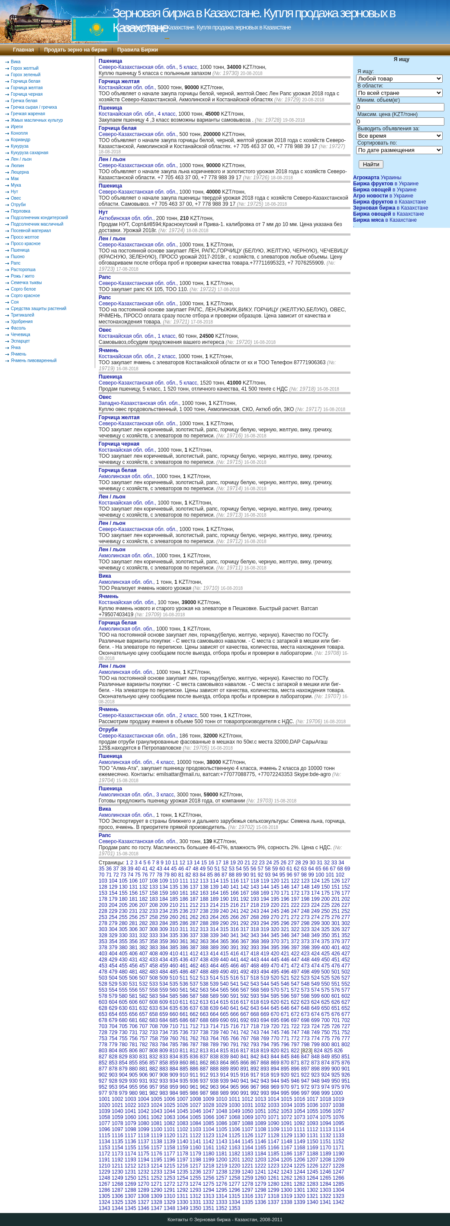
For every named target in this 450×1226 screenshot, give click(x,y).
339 (214, 935)
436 (184, 960)
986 (194, 1093)
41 (145, 869)
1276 (221, 1184)
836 (194, 1057)
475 (325, 966)
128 (103, 887)
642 (244, 1008)
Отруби (18, 204)
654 (113, 1014)
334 (163, 935)
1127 (261, 1135)
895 (285, 1069)
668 (255, 1014)
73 (123, 875)
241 (234, 911)
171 (285, 893)
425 (325, 954)
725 (325, 1026)
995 (285, 1093)
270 (274, 917)
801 (335, 1045)
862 (204, 1063)
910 (184, 1075)
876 (345, 1063)
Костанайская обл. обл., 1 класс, (138, 333)
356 (133, 941)
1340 (312, 1202)
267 (244, 917)
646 (285, 1008)
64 (311, 869)
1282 (299, 1184)
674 (315, 1014)
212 (194, 905)
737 (194, 1032)
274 (315, 917)
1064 (182, 1117)
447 (295, 960)
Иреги (17, 126)
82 (188, 875)
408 (153, 954)
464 (214, 966)
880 (133, 1069)
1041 (130, 1111)
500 (325, 972)
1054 (299, 1111)
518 (255, 978)
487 (194, 972)
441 (234, 960)
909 (174, 1075)
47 (188, 869)
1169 (312, 1148)
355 (123, 941)
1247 (338, 1172)
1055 (312, 1111)
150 (325, 887)
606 (133, 1002)
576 (335, 990)
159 (163, 893)
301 (335, 923)
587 (194, 996)
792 (244, 1045)
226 (335, 905)
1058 (104, 1117)
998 (315, 1093)
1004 (143, 1099)
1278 (248, 1184)
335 (174, 935)
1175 (143, 1154)
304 (113, 929)
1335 (248, 1202)
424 (315, 954)
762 (194, 1038)
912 (204, 1075)
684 (163, 1020)
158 (153, 893)
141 (234, 887)
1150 (312, 1142)
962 (204, 1087)
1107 (248, 1129)
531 (133, 984)
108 (153, 881)
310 (174, 929)
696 (285, 1020)
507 (143, 978)
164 (214, 893)
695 (274, 1020)
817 (244, 1051)
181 (133, 899)
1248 (104, 1178)
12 (182, 863)
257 (143, 917)
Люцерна (20, 172)
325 (325, 929)
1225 (299, 1166)
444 (264, 960)
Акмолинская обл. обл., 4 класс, (138, 759)
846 (295, 1057)
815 (224, 1051)
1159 (182, 1148)
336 (184, 935)
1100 (156, 1129)
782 (143, 1045)
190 (224, 899)
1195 (156, 1160)
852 (103, 1063)
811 (184, 1051)
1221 (248, 1166)
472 (295, 966)
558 (153, 990)
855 (133, 1063)
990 (234, 1093)
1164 (248, 1148)
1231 (130, 1172)
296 (285, 923)
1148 (286, 1142)
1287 (117, 1190)
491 (234, 972)
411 (184, 954)
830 (133, 1057)
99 (311, 875)
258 (153, 917)
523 (305, 978)
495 (274, 972)
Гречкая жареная (28, 113)
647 (295, 1008)
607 (143, 1002)
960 (184, 1087)
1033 (274, 1105)
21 (247, 863)
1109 (274, 1129)
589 (214, 996)
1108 (261, 1129)
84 (203, 875)
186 (184, 899)
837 (204, 1057)
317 (244, 929)
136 (184, 887)
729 (113, 1032)
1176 (156, 1154)
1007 (182, 1099)
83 (195, 875)
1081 (156, 1123)
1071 (274, 1117)
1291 (169, 1190)
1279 (261, 1184)
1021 (117, 1105)
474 (315, 966)
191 (234, 899)
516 (234, 978)
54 (238, 869)
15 (204, 863)
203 (103, 905)
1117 (130, 1135)
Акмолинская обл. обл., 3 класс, (138, 792)
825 (328, 1051)
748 (305, 1032)
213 (204, 905)
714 (214, 1026)
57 (260, 869)
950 (335, 1081)
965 (234, 1087)
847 (305, 1057)
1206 (299, 1160)
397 (295, 948)
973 (315, 1087)
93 (267, 875)
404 (113, 954)
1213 (143, 1166)
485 (174, 972)
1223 (274, 1166)
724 (315, 1026)
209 (163, 905)
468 (255, 966)
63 (304, 869)
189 (214, 899)
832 (153, 1057)
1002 (117, 1099)
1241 (261, 1172)
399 (315, 948)
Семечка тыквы (26, 282)
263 (204, 917)
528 (103, 984)
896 (295, 1069)
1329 (169, 1202)
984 (174, 1093)
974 (325, 1087)
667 (244, 1014)
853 (113, 1063)
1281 (286, 1184)
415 (224, 954)
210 (174, 905)
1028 (208, 1105)
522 (295, 978)
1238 (221, 1172)
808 (153, 1051)
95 (282, 875)
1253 (169, 1178)
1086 (221, 1123)
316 (234, 929)
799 (315, 1045)
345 (274, 935)
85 (210, 875)
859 (174, 1063)
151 (335, 887)
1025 (169, 1105)
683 (153, 1020)
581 (133, 996)
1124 (221, 1135)
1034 (286, 1105)
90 (246, 875)
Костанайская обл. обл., (128, 84)
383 (153, 948)
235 (174, 911)
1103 (195, 1129)
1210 (104, 1166)
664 (214, 1014)
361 (184, 941)
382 (143, 948)
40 (138, 869)
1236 (195, 1172)
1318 (274, 1196)
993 (264, 1093)
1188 (312, 1154)
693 (255, 1020)
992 (255, 1093)
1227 (325, 1166)
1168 (299, 1148)
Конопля (19, 133)
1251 (143, 1178)
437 (194, 960)
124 (315, 881)
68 (340, 869)
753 (103, 1038)
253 (103, 917)
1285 (338, 1184)
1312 (195, 1196)
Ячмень (18, 354)
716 (234, 1026)
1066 (208, 1117)
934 (174, 1081)
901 (345, 1069)
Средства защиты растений (38, 308)
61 (289, 869)
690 (224, 1020)
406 (133, 954)
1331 (195, 1202)
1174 (130, 1154)
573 (305, 990)
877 (103, 1069)
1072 (286, 1117)
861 (194, 1063)
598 (305, 996)
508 (153, 978)
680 (123, 1020)
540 (224, 984)
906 (143, 1075)
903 (113, 1075)
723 (305, 1026)
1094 (325, 1123)
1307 (130, 1196)
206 (133, 905)
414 (214, 954)
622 (295, 1002)
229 (113, 911)
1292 (182, 1190)
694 (264, 1020)
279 (113, 923)
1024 (156, 1105)
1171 (338, 1148)
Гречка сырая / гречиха (34, 107)
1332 (208, 1202)
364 (214, 941)
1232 (143, 1172)
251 (335, 911)
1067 (221, 1117)
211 (184, 905)
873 (315, 1063)
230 (123, 911)
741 (234, 1032)
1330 (182, 1202)
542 (244, 984)
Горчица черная (26, 94)
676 (335, 1014)
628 (103, 1008)
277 (345, 917)
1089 (261, 1123)
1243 (286, 1172)
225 (325, 905)
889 (224, 1069)
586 (184, 996)
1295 (221, 1190)
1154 (117, 1148)
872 (305, 1063)
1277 (234, 1184)
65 (318, 869)
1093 (312, 1123)
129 (113, 887)
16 (211, 863)
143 (255, 887)
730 (123, 1032)
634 (163, 1008)
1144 (234, 1142)
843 (264, 1057)
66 (325, 869)
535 (174, 984)
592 (244, 996)
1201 (234, 1160)
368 (255, 941)
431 (133, 960)
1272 (169, 1184)
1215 (169, 1166)
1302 (312, 1190)
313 (204, 929)
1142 (208, 1142)
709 (163, 1026)
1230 (117, 1172)
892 (255, 1069)
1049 (234, 1111)
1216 (182, 1166)
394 (264, 948)
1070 (261, 1117)
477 (345, 966)
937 (204, 1081)
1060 (130, 1117)
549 (315, 984)
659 (163, 1014)
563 (204, 990)
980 (133, 1093)
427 (345, 954)
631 (133, 1008)
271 (285, 917)
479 (113, 972)
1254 (182, 1178)
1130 (299, 1135)
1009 (208, 1099)
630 (123, 1008)
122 (295, 881)
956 (143, 1087)
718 (255, 1026)
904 (123, 1075)
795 (274, 1045)
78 (159, 875)
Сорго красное (25, 295)
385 (174, 948)
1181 (221, 1154)
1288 (130, 1190)
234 (163, 911)
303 (103, 929)
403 (103, 954)
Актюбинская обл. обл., (127, 215)
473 (305, 966)
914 (224, 1075)
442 (244, 960)
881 (143, 1069)
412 (194, 954)
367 (244, 941)
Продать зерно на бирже (75, 50)
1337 (274, 1202)
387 (194, 948)
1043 (156, 1111)
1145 (248, 1142)
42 (152, 869)
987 (204, 1093)
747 (295, 1032)
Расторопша (23, 269)
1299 (274, 1190)
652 (345, 1008)
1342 (338, 1202)
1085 (208, 1123)
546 (285, 984)
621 (285, 1002)
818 (255, 1051)
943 (264, 1081)
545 (274, 984)
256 (133, 917)
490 (224, 972)
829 (123, 1057)
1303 (325, 1190)
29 (305, 863)
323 (305, 929)
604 (113, 1002)
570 (274, 990)
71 (109, 875)
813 (204, 1051)
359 (163, 941)
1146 (261, 1142)
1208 (325, 1160)
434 (163, 960)
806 (133, 1051)
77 (152, 875)
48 (195, 869)
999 (325, 1093)
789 (214, 1045)
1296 (234, 1190)
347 (295, 935)
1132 (325, 1135)
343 (255, 935)
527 (345, 978)
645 (274, 1008)
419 (264, 954)
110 (174, 881)
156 (133, 893)
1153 (104, 1148)
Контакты (177, 1219)
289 (214, 923)
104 (113, 881)
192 (244, 899)
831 (143, 1057)
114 (214, 881)
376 (335, 941)
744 (264, 1032)
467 (244, 966)
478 (103, 972)
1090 (274, 1123)
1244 (299, 1172)
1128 (274, 1135)
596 (285, 996)
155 (123, 893)
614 (214, 1002)
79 (166, 875)
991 (244, 1093)
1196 (169, 1160)
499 (315, 972)
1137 (143, 1142)
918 (264, 1075)
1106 (234, 1129)
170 (274, 893)
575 (325, 990)
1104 (208, 1129)
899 (325, 1069)
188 (204, 899)
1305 (104, 1196)
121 (285, 881)
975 (335, 1087)
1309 (156, 1196)
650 (325, 1008)
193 (255, 899)
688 (204, 1020)
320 (274, 929)
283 (153, 923)
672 (295, 1014)
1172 (104, 1154)
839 (224, 1057)
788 (204, 1045)
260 (174, 917)
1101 (169, 1129)
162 (194, 893)
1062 (156, 1117)
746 (285, 1032)
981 (143, 1093)
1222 (261, 1166)
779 (113, 1045)
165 (224, 893)
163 (204, 893)
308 (153, 929)
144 (264, 887)
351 (335, 935)
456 (133, 966)
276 (335, 917)
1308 (143, 1196)
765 (224, 1038)
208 (153, 905)
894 (274, 1069)
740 (224, 1032)
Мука (16, 185)
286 (184, 923)
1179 (195, 1154)
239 (214, 911)
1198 (195, 1160)
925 (335, 1075)
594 (264, 996)
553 (103, 990)
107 (143, 881)
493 (255, 972)
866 (244, 1063)
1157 (156, 1148)
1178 (182, 1154)
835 (184, 1057)
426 (335, 954)
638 (204, 1008)
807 (143, 1051)
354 (113, 941)
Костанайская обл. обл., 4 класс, (138, 111)
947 (305, 1081)
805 (123, 1051)
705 (123, 1026)
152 (345, 887)
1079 (130, 1123)
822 (295, 1051)
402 (345, 948)
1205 (286, 1160)
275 (325, 917)
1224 (286, 1166)
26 (283, 863)
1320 (299, 1196)
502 (345, 972)
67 (333, 869)
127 (345, 881)
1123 (208, 1135)
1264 (312, 1178)
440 (224, 960)
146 (285, 887)
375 (325, 941)
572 (295, 990)
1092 (299, 1123)
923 (315, 1075)
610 (174, 1002)
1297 (248, 1190)
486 (184, 972)
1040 (117, 1111)
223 (305, 905)
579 (113, 996)
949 (325, 1081)
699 (315, 1020)
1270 (143, 1184)
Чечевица (20, 334)
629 (113, 1008)
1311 (182, 1196)
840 (234, 1057)
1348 (169, 1208)
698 (305, 1020)
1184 (261, 1154)
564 (214, 990)
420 (274, 954)
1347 (156, 1208)
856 (143, 1063)
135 (174, 887)
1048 (221, 1111)
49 (203, 869)
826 (338, 1051)
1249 (117, 1178)
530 (123, 984)
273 (305, 917)
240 (224, 911)
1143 (221, 1142)
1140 (182, 1142)
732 (143, 1032)
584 (163, 996)
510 (174, 978)
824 (318, 1051)
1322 (325, 1196)
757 (143, 1038)
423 (305, 954)
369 (264, 941)
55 (246, 869)
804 (113, 1051)
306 (133, 929)
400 (325, 948)
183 (153, 899)
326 (335, 929)
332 (143, 935)
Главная (23, 50)
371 (285, 941)
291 (234, 923)
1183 (248, 1154)
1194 (143, 1160)
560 (174, 990)
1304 (338, 1190)
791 (234, 1045)
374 (315, 941)
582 (143, 996)
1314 (221, 1196)
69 (347, 869)
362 (194, 941)
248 (305, 911)
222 (295, 905)
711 (184, 1026)
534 (163, 984)
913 (214, 1075)
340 (224, 935)
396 (285, 948)
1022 (130, 1105)
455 (123, 966)
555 (123, 990)
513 (204, 978)
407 (143, 954)
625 (325, 1002)
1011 (234, 1099)
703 (103, 1026)
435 (174, 960)
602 (345, 996)
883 (163, 1069)
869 (274, 1063)
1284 (325, 1184)
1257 (221, 1178)
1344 (117, 1208)
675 (325, 1014)
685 (174, 1020)
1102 (182, 1129)
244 (264, 911)
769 (264, 1038)
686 (184, 1020)
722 (295, 1026)
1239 (234, 1172)
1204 (274, 1160)
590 (224, 996)
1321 (312, 1196)
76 (145, 875)
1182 (234, 1154)
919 (274, 1075)
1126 (248, 1135)
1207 (312, 1160)
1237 (208, 1172)
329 (113, 935)
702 (345, 1020)
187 (194, 899)
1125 (234, 1135)
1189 (325, 1154)
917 (255, 1075)
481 (133, 972)
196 (285, 899)
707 (143, 1026)
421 (285, 954)
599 (315, 996)
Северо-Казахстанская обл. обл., (139, 131)
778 (103, 1045)
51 (217, 869)
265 (224, 917)
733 (153, 1032)
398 (305, 948)
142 (244, 887)
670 (274, 1014)
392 (244, 948)
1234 (169, 1172)
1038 (338, 1105)
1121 (182, 1135)
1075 (325, 1117)
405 (123, 954)
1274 (195, 1184)
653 (103, 1014)
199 (315, 899)
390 (224, 948)
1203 (261, 1160)
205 (123, 905)
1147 (274, 1142)
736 (184, 1032)
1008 (195, 1099)
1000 (337, 1093)
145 (274, 887)
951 (345, 1081)
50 (210, 869)
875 (335, 1063)
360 (174, 941)
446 (285, 960)
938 (214, 1081)
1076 (338, 1117)
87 (224, 875)
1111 (299, 1129)
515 (224, 978)
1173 (117, 1154)
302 (345, 923)
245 (274, 911)
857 (153, 1063)
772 (295, 1038)
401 (335, 948)
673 (305, 1014)
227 (345, 905)
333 (153, 935)
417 (244, 954)
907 (153, 1075)
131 (133, 887)
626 (335, 1002)
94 (275, 875)
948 (315, 1081)
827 (103, 1057)
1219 (221, 1166)
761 (184, 1038)
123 (305, 881)
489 (214, 972)
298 (305, 923)
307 (143, 929)
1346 (143, 1208)
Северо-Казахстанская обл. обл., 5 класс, (149, 64)
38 (123, 869)
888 (214, 1069)
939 (224, 1081)
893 (264, 1069)
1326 (130, 1202)
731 (133, 1032)
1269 (130, 1184)
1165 (261, 1148)
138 (204, 887)
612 (194, 1002)
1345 (130, 1208)
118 (255, 881)
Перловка (20, 211)
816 (234, 1051)
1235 (182, 1172)
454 (113, 966)
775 (325, 1038)
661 (184, 1014)
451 (335, 960)
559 (163, 990)
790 (224, 1045)
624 (315, 1002)
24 (269, 863)
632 (143, 1008)
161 (184, 893)
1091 (286, 1123)
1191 (104, 1160)
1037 (325, 1105)
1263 (299, 1178)
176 (335, 893)
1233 (156, 1172)
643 (255, 1008)
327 (345, 929)
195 (274, 899)
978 (113, 1093)
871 (295, 1063)
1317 (261, 1196)
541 (234, 984)
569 (264, 990)
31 (319, 863)
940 (234, 1081)
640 (224, 1008)
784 (163, 1045)
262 (194, 917)
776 (335, 1038)
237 (194, 911)
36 (109, 869)
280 (123, 923)
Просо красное (26, 243)
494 (264, 972)
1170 (325, 1148)
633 (153, 1008)
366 (234, 941)
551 (335, 984)
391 (234, 948)
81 (181, 875)
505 (123, 978)
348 (305, 935)
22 (254, 863)
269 (264, 917)
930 (133, 1081)
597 (295, 996)
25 (276, 863)
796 (285, 1045)
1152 (338, 1142)
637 (194, 1008)
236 (184, 911)
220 (274, 905)
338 (204, 935)
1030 (234, 1105)
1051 (261, 1111)
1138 (156, 1142)
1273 (182, 1184)
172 (295, 893)
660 (174, 1014)
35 (101, 869)
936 (194, 1081)
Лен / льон (21, 159)
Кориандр (20, 139)
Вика (15, 61)
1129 (286, 1135)
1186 (286, 1154)
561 (184, 990)
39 (130, 869)
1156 (143, 1148)
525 (325, 978)
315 (224, 929)
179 (113, 899)
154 (113, 893)
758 (153, 1038)
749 (315, 1032)
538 (204, 984)
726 (335, 1026)
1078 (117, 1123)
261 (184, 917)
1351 (208, 1208)
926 (345, 1075)
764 (214, 1038)
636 (184, 1008)
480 (123, 972)
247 (295, 911)
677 (345, 1014)
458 (153, 966)
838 (214, 1057)
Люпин (17, 165)
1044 (169, 1111)
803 (103, 1051)
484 (163, 972)
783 (153, 1045)
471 (285, 966)
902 (103, 1075)
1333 (221, 1202)
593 (255, 996)
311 (184, 929)
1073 (299, 1117)
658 (153, 1014)
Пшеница (20, 250)
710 (174, 1026)
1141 (195, 1142)
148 (305, 887)
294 (264, 923)
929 (123, 1081)
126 (335, 881)
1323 (338, 1196)
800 (325, 1045)
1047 (208, 1111)
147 (295, 887)
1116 (117, 1135)
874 (325, 1063)
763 (204, 1038)
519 (264, 978)
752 (345, 1032)
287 (194, 923)
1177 (169, 1154)
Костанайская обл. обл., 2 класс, (138, 353)
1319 (286, 1196)
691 (234, 1020)
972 (305, 1087)
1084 (195, 1123)
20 (240, 863)
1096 (104, 1129)
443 (255, 960)
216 (234, 905)
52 (224, 869)
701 (335, 1020)
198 (305, 899)
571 (285, 990)
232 (143, 911)
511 (184, 978)
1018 (325, 1099)
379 (113, 948)
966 (244, 1087)
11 (175, 863)
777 (345, 1038)
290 (224, 923)
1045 (182, 1111)
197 (295, 899)
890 (234, 1069)
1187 (299, 1154)
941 (244, 1081)
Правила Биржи (137, 50)
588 (204, 996)
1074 (312, 1117)
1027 (195, 1105)
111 (184, 881)
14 (196, 863)
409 (163, 954)
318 (255, 929)
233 (153, 911)
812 (194, 1051)
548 (305, 984)
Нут (14, 191)
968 (264, 1087)
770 (274, 1038)
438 (204, 960)
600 (325, 996)
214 (214, 905)
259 (163, 917)
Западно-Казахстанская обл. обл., (140, 400)
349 (315, 935)
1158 (169, 1148)
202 (345, 899)
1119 (156, 1135)
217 (244, 905)
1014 (274, 1099)
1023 (143, 1105)
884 (174, 1069)
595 (274, 996)
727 (345, 1026)
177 (345, 893)
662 (194, 1014)
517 (244, 978)
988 (214, 1093)
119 (264, 881)
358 (153, 941)
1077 (104, 1123)
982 (153, 1093)
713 (204, 1026)
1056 (325, 1111)
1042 (143, 1111)
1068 (234, 1117)
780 (123, 1045)
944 (274, 1081)
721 (285, 1026)
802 (345, 1045)
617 (244, 1002)
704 (113, 1026)
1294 (208, 1190)
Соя (15, 302)
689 (214, 1020)
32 (327, 863)
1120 (169, 1135)
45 (174, 869)
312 (194, 929)
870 (285, 1063)
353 (103, 941)
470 (274, 966)
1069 (248, 1117)
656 (133, 1014)
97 (296, 875)
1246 (325, 1172)
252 (345, 911)
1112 (312, 1129)
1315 (234, 1196)
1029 (221, 1105)
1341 (325, 1202)
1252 (156, 1178)
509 (163, 978)
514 (214, 978)
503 (103, 978)
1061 (143, 1117)
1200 (221, 1160)
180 (123, 899)
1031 (248, 1105)
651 (335, 1008)
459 (163, 966)
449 (315, 960)
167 (244, 893)
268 (255, 917)
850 (335, 1057)
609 (163, 1002)
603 (103, 1002)
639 (214, 1008)
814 (214, 1051)
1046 (195, 1111)
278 (103, 923)
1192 (117, 1160)
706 (133, 1026)
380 (123, 948)
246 (285, 911)
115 (224, 881)
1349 (182, 1208)
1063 (169, 1117)
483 (153, 972)
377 (345, 941)
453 (103, 966)
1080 (143, 1123)
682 (143, 1020)
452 (345, 960)
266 (234, 917)
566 (234, 990)
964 (224, 1087)
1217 (195, 1166)
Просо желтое (25, 237)
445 (274, 960)
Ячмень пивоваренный (34, 360)
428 (103, 960)
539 (214, 984)
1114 (338, 1129)
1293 (195, 1190)
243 (255, 911)
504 (113, 978)
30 (312, 863)
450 (325, 960)
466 (234, 966)
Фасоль (18, 328)
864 (224, 1063)
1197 (182, 1160)
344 (264, 935)
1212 (130, 1166)
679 (113, 1020)
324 (315, 929)
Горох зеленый (26, 74)
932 (153, 1081)
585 (174, 996)
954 (123, 1087)
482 (143, 972)
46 (181, 869)
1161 (208, 1148)
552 (345, 984)
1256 (208, 1178)
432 (143, 960)
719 (264, 1026)
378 (103, 948)
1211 (117, 1166)
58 (267, 869)
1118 (143, 1135)
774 (315, 1038)
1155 (130, 1148)
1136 (130, 1142)
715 (224, 1026)
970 (285, 1087)
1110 (286, 1129)
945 (285, 1081)
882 (153, 1069)
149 (315, 887)
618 (255, 1002)
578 (103, 996)
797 (295, 1045)
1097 (117, 1129)
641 (234, 1008)
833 (163, 1057)
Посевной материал (31, 230)
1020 (104, 1105)
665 (224, 1014)
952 (103, 1087)
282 (143, 923)
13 (189, 863)
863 (214, 1063)
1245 (312, 1172)
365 (224, 941)
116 (234, 881)
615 (224, 1002)
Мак (15, 178)
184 (163, 899)
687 (194, 1020)
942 (255, 1081)
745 (274, 1032)
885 (184, 1069)
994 (274, 1093)
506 (133, 978)
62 (296, 869)
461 (184, 966)
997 (305, 1093)
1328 (156, 1202)
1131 (312, 1135)
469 (264, 966)
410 (174, 954)
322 (295, 929)
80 (174, 875)
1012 (248, 1099)
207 (143, 905)
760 (174, 1038)
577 (345, 990)
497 (295, 972)
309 (163, 929)
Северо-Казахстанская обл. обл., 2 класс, (149, 712)
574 (315, 990)
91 (253, 875)
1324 (104, 1202)
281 (133, 923)
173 (305, 893)
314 (214, 929)
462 (194, 966)
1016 (299, 1099)
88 (232, 875)
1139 (169, 1142)
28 (298, 863)
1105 (221, 1129)
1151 (325, 1142)
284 (163, 923)
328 (103, 935)
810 (174, 1051)
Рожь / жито (22, 276)
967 (255, 1087)
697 (295, 1020)
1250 (130, 1178)
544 (264, 984)
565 (224, 990)
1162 (221, 1148)
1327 (143, 1202)
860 (184, 1063)
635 (174, 1008)
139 (214, 887)
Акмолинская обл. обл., (127, 473)
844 (274, 1057)
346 (285, 935)
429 (113, 960)
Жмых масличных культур (37, 120)
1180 (208, 1154)
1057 (338, 1111)
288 (204, 923)
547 (295, 984)
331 (133, 935)
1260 (261, 1178)
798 (305, 1045)
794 (264, 1045)
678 (103, 1020)
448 (305, 960)
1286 (104, 1190)
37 (116, 869)
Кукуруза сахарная (29, 152)
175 (325, 893)
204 (113, 905)
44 (166, 869)
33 (334, 863)
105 (123, 881)
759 (163, 1038)
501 (335, 972)
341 (234, 935)
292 (244, 923)
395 (274, 948)
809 (163, 1051)
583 (153, 996)
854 (123, 1063)
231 (133, 911)
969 (274, 1087)
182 (143, 899)
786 (184, 1045)
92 (260, 875)
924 (325, 1075)
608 (153, 1002)
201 (335, 899)
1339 (299, 1202)
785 (174, 1045)
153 (103, 893)
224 (315, 905)
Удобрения (21, 321)
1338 (286, 1202)
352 (345, 935)
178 (103, 899)
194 (264, 899)
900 (335, 1069)
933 (163, 1081)
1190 (338, 1154)
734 (163, 1032)
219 (264, 905)
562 (194, 990)
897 (305, 1069)
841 (244, 1057)
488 (204, 972)
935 (184, 1081)
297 (295, 923)
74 (130, 875)
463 (204, 966)
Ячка (16, 347)
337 (194, 935)
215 (224, 905)
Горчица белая (25, 81)
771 (285, 1038)
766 (234, 1038)
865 (234, 1063)
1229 (104, 1172)
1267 (104, 1184)
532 (143, 984)
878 (113, 1069)
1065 (195, 1117)
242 (244, 911)
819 (264, 1051)
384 (163, 948)
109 (163, 881)
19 (233, 863)
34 (341, 863)
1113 (325, 1129)
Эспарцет (20, 341)
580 (123, 996)
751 (335, 1032)
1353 (234, 1208)
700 (325, 1020)
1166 (274, 1148)
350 (325, 935)
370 (274, 941)
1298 (261, 1190)
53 (232, 869)
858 (163, 1063)
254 (113, 917)
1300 (286, 1190)
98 (304, 875)
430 (123, 960)
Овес (16, 198)
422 (295, 954)
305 (123, 929)
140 (224, 887)
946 (295, 1081)
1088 (248, 1123)
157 (143, 893)
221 (285, 905)
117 (244, 881)
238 (204, 911)
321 (285, 929)
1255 (195, 1178)
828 (113, 1057)
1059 (117, 1117)
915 (234, 1075)
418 (255, 954)
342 (244, 935)
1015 (286, 1099)
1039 (104, 1111)
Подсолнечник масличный (37, 224)
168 (255, 893)
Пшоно (18, 256)
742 (244, 1032)
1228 (338, 1166)
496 (285, 972)
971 (295, 1087)
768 (255, 1038)
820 (274, 1051)
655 (123, 1014)
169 (264, 893)
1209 (338, 1160)
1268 (117, 1184)
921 (295, 1075)
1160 (195, 1148)
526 (335, 978)
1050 (248, 1111)
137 (194, 887)
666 (234, 1014)
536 (184, 984)
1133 (338, 1135)
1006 (169, 1099)
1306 (117, 1196)
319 (264, 929)
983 (163, 1093)
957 (153, 1087)
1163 (234, 1148)
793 (255, 1045)
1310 (169, 1196)
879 (123, 1069)
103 (103, 881)
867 (255, 1063)
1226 (312, 1166)
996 (295, 1093)
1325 (117, 1202)
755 (123, 1038)
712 (194, 1026)
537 (194, 984)
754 (113, 1038)
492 (244, 972)
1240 (248, 1172)
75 (138, 875)
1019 (338, 1099)
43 (159, 869)
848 (315, 1057)
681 (133, 1020)
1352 (221, 1208)
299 (315, 923)
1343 (104, 1208)
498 (305, 972)
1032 (261, 1105)
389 (214, 948)
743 (255, 1032)
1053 (286, 1111)
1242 (274, 1172)
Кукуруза (20, 146)
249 (315, 911)
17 (218, 863)
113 (204, 881)
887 (204, 1069)
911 (194, 1075)
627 (345, 1002)
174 (315, 893)
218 (255, 905)
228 (103, 911)
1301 (299, 1190)
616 (234, 1002)
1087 (234, 1123)
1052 (274, 1111)
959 (174, 1087)
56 (253, 869)
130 (123, 887)
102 (340, 875)
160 (174, 893)
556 (133, 990)
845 (285, 1057)
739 (214, 1032)
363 (204, 941)
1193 (130, 1160)
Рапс (15, 263)
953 (113, 1087)
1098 (130, 1129)
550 (325, 984)
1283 (312, 1184)
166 (234, 893)
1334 (234, 1202)
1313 (208, 1196)
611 (184, 1002)
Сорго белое (23, 289)
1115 (104, 1135)
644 (264, 1008)
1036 (312, 1105)
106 (133, 881)
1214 (156, 1166)
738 (204, 1032)
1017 (312, 1099)
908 (163, 1075)
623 (305, 1002)
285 (174, 923)
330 (123, 935)
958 (163, 1087)
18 (225, 863)
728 (103, 1032)
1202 (248, 1160)
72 (116, 875)
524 (315, 978)
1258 (234, 1178)
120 (274, 881)
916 (244, 1075)
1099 (143, 1129)
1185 (274, 1154)
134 (163, 887)
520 (274, 978)
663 (204, 1014)
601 (335, 996)
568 (255, 990)
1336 (261, 1202)
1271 (156, 1184)
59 (275, 869)
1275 (208, 1184)
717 (244, 1026)
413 (204, 954)
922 (305, 1075)
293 (255, 923)
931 (143, 1081)
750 (325, 1032)
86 (217, 875)
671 (285, 1014)
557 (143, 990)
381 (133, 948)
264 (214, 917)
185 (174, 899)
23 (261, 863)
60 (282, 869)
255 (123, 917)
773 (305, 1038)
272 (295, 917)
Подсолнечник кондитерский (39, 217)
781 (133, 1045)
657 (143, 1014)
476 (335, 966)
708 (153, 1026)
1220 (234, 1166)
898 (315, 1069)
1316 (248, 1196)
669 (264, 1014)
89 (238, 875)
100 (319, 875)
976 (345, 1087)
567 (244, 990)
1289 (143, 1190)
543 (255, 984)
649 (315, 1008)
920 (285, 1075)
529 (113, 984)
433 (153, 960)
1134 (104, 1142)
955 (133, 1087)
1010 (221, 1099)
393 (255, 948)
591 (234, 996)
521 (285, 978)
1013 (261, 1099)
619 (264, 1002)
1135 (117, 1142)
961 (194, 1087)
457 (143, 966)
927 (103, 1081)
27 (290, 863)
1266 (338, 1178)
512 (194, 978)
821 (285, 1051)
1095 (338, 1123)
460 (174, 966)
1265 (325, 1178)
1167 (286, 1148)
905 (133, 1075)
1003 (130, 1099)
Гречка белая (24, 100)
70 (101, 875)
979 (123, 1093)
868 (264, 1063)
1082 (169, 1123)
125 (325, 881)
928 (113, 1081)
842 (255, 1057)
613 (204, 1002)
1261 (274, 1178)
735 (174, 1032)
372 (295, 941)
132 (143, 887)
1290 (156, 1190)
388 (204, 948)
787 (194, 1045)
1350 (195, 1208)
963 (214, 1087)
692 (244, 1020)
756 (133, 1038)
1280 (274, 1184)
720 (274, 1026)
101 (329, 875)
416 (234, 954)
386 (184, 948)
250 (325, 911)
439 (214, 960)
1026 (182, 1105)
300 (325, 923)
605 (123, 1002)
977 (103, 1093)
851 (345, 1057)
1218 (208, 1166)
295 (274, 923)
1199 (208, 1160)
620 (274, 1002)
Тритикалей (22, 315)
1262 (286, 1178)
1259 (248, 1178)
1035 (299, 1105)
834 (174, 1057)
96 (289, 875)
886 (194, 1069)
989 (224, 1093)
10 (167, 863)
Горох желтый (25, 68)
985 (184, 1093)
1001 (104, 1099)
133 (153, 887)
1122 (195, 1135)
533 (153, 984)
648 (305, 1008)
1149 (299, 1142)
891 (244, 1069)
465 (224, 966)
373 (305, 941)
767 (244, 1038)
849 (325, 1057)
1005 (156, 1099)
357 (143, 941)
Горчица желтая (27, 87)
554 (113, 990)
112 (194, 881)
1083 (182, 1123)
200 (325, 899)
